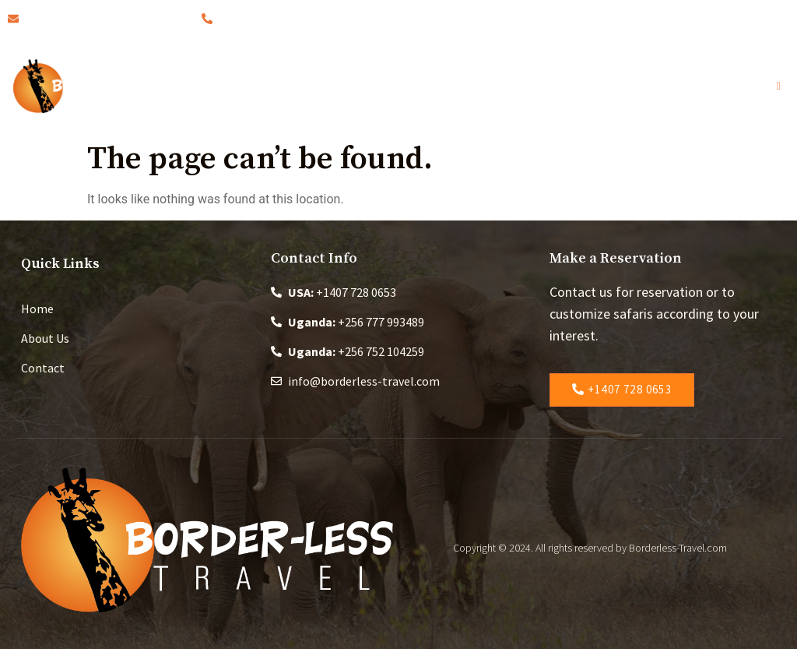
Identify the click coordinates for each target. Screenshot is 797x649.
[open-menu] (783, 86)
